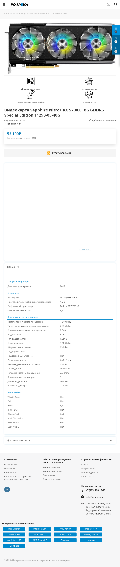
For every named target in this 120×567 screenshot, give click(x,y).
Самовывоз (49, 475)
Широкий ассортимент (31, 89)
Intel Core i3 (91, 528)
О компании (10, 464)
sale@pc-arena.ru (94, 496)
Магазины (9, 468)
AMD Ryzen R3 (91, 534)
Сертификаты (11, 472)
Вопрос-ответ (88, 468)
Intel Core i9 (65, 534)
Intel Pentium (39, 528)
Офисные (14, 545)
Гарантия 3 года (89, 102)
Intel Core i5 (14, 534)
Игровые (91, 540)
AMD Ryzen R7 (40, 540)
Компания (10, 459)
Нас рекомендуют (89, 89)
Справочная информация (96, 459)
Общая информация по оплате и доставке (57, 461)
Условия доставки (52, 471)
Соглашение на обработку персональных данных (18, 477)
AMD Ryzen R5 (14, 540)
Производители (89, 472)
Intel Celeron (14, 528)
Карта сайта (87, 476)
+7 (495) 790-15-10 (95, 490)
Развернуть (85, 249)
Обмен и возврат (52, 479)
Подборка (65, 540)
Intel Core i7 (40, 534)
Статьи (84, 464)
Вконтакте (7, 489)
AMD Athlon (65, 528)
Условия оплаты (51, 467)
